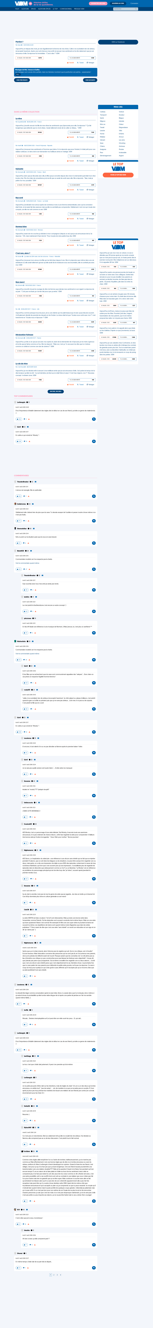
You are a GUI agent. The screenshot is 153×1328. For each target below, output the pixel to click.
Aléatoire (25, 9)
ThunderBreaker (23, 482)
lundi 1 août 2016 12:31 (29, 623)
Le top (55, 9)
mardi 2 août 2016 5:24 (29, 1132)
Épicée (33, 9)
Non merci (20, 282)
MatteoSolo (21, 641)
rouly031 (27, 690)
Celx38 (26, 910)
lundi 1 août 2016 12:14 (22, 533)
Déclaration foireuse (24, 335)
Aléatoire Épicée (44, 9)
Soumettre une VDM (98, 3)
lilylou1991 (28, 1127)
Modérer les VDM (118, 3)
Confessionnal (66, 9)
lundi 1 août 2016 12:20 (22, 407)
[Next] (60, 1275)
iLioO (19, 427)
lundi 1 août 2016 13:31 (29, 1082)
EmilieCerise (21, 504)
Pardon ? (19, 42)
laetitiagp (27, 1056)
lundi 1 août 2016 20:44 (29, 1015)
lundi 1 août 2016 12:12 (22, 509)
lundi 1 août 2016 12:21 (29, 602)
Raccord (19, 198)
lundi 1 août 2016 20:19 (29, 1111)
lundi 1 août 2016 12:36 (29, 671)
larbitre (27, 597)
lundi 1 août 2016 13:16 (29, 786)
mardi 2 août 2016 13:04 (30, 948)
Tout (17, 9)
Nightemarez (29, 850)
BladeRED (20, 551)
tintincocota (28, 803)
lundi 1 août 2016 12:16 (22, 646)
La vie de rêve (22, 364)
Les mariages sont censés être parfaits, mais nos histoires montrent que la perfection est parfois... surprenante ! (53, 72)
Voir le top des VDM (118, 175)
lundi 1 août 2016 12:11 (22, 487)
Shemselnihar (22, 529)
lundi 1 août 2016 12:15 (22, 556)
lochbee (27, 1151)
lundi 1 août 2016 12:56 (29, 1235)
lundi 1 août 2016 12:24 (29, 764)
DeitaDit (27, 1106)
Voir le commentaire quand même (27, 563)
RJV (18, 1210)
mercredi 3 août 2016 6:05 (30, 1156)
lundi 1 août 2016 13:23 (29, 1061)
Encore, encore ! (55, 391)
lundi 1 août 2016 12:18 (22, 989)
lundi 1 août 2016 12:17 (22, 432)
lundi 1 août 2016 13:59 (29, 855)
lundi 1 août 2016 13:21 (29, 807)
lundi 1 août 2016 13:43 (29, 695)
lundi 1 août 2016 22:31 (29, 914)
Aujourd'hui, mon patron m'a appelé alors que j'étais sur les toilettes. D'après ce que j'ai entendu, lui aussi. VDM (117, 330)
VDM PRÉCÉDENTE (22, 80)
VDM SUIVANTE (90, 80)
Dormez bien (21, 227)
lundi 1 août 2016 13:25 (29, 829)
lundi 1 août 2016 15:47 (29, 891)
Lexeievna (28, 738)
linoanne (27, 781)
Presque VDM (79, 9)
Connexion (134, 3)
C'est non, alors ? (23, 253)
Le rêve (19, 119)
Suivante (19, 169)
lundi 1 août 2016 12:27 (22, 1258)
